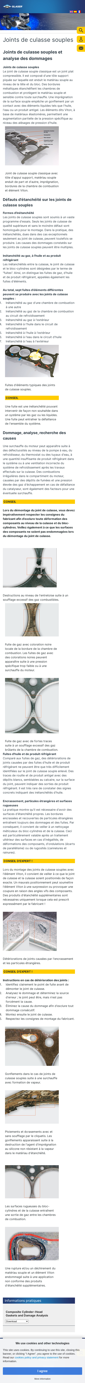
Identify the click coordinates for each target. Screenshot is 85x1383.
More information (42, 1379)
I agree (42, 1371)
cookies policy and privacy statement (36, 1357)
